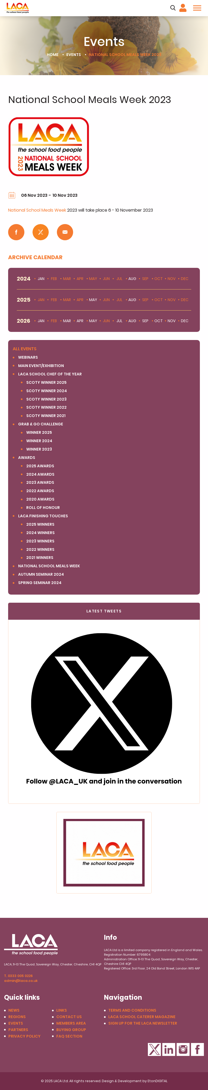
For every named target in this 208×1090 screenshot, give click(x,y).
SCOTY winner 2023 (46, 399)
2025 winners (40, 524)
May (93, 278)
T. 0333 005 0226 (18, 976)
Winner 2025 (39, 432)
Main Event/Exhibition (41, 365)
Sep (145, 278)
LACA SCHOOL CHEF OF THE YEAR (50, 374)
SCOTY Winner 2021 (46, 415)
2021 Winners (39, 557)
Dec (184, 278)
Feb (54, 278)
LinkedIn (168, 1049)
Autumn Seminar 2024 (41, 574)
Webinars (28, 357)
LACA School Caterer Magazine (142, 1016)
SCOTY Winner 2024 (46, 391)
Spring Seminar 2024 (39, 582)
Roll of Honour (43, 507)
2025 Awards (40, 466)
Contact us (69, 1016)
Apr (80, 278)
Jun (106, 278)
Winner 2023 (39, 449)
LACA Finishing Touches (43, 516)
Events (73, 54)
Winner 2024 (39, 441)
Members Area (71, 1023)
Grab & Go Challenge (40, 424)
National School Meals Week (37, 210)
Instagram (183, 1049)
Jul (119, 278)
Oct (158, 278)
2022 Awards (40, 491)
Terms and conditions (132, 1010)
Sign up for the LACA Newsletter (142, 1023)
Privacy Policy (24, 1036)
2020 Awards (40, 499)
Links (61, 1010)
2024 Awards (40, 474)
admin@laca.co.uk (21, 980)
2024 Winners (40, 532)
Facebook (197, 1049)
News (14, 1010)
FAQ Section (69, 1036)
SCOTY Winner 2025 (46, 382)
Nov (172, 278)
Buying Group (71, 1029)
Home (52, 54)
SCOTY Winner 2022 (46, 407)
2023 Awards (40, 482)
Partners (18, 1029)
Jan (41, 299)
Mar (67, 278)
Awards (26, 457)
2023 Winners (40, 541)
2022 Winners (40, 549)
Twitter (154, 1049)
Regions (17, 1016)
